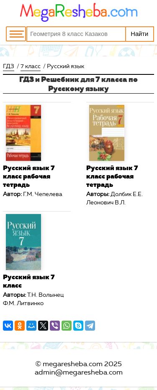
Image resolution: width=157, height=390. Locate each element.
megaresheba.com (73, 363)
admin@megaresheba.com (79, 372)
